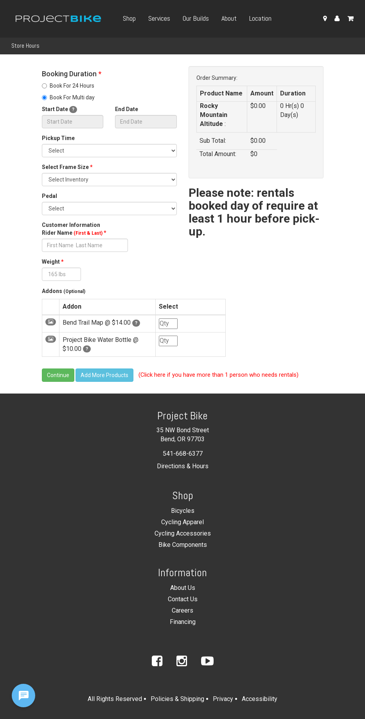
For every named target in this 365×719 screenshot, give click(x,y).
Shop (129, 18)
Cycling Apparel (182, 522)
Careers (182, 610)
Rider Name (74, 233)
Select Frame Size (67, 167)
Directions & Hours (183, 466)
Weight (53, 262)
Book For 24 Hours (68, 86)
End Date (126, 109)
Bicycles (182, 510)
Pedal (49, 196)
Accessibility (259, 699)
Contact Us (183, 599)
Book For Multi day (68, 97)
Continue (58, 375)
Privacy (223, 699)
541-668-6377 (183, 453)
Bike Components (182, 544)
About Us (182, 587)
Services (159, 18)
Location (260, 18)
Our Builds (196, 18)
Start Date (59, 109)
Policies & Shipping (177, 699)
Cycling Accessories (183, 533)
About (229, 18)
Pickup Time (58, 138)
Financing (183, 622)
